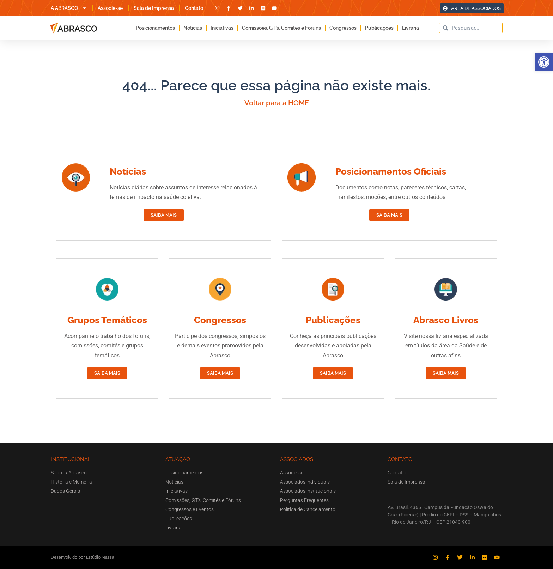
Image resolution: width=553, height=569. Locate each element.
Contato (194, 8)
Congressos (343, 28)
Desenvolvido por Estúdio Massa (82, 557)
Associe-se (110, 8)
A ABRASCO (69, 8)
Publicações (379, 28)
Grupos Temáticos (107, 320)
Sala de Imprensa (154, 8)
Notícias (192, 28)
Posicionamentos (155, 28)
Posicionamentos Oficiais (390, 171)
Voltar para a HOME (276, 103)
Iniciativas (222, 28)
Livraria (410, 28)
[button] (544, 62)
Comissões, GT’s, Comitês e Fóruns (281, 28)
